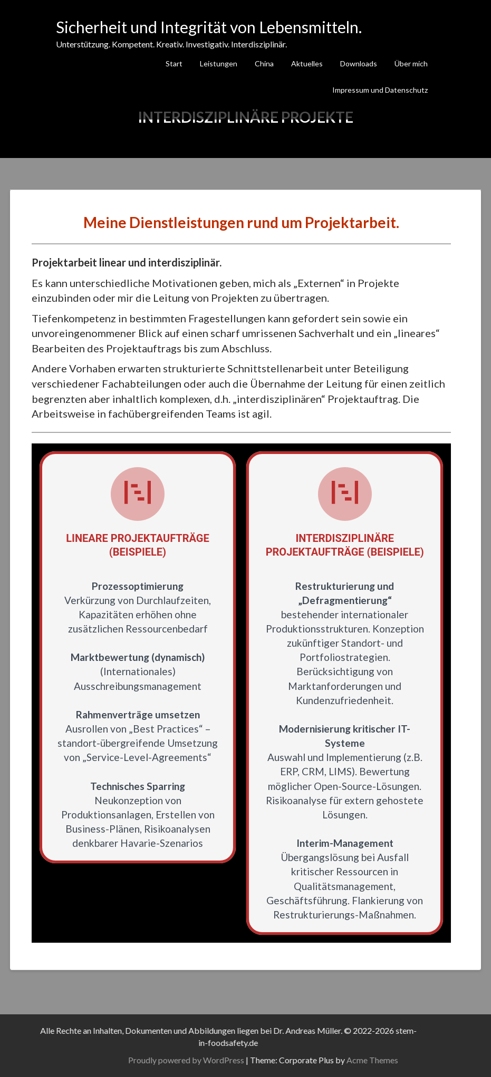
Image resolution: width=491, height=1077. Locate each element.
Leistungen (218, 63)
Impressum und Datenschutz (380, 89)
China (264, 63)
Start (174, 63)
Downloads (358, 63)
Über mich (411, 63)
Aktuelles (307, 63)
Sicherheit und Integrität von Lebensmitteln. (209, 26)
